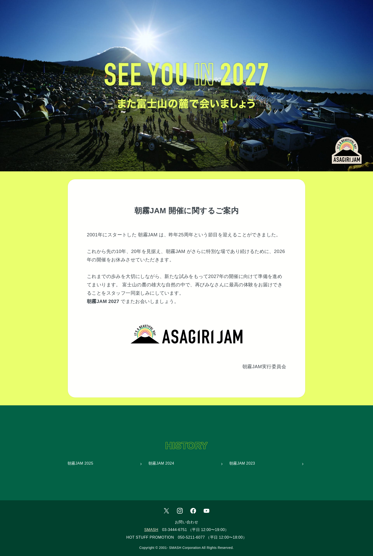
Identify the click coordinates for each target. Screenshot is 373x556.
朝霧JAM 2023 (242, 463)
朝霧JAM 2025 (80, 463)
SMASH (151, 530)
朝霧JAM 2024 (161, 463)
